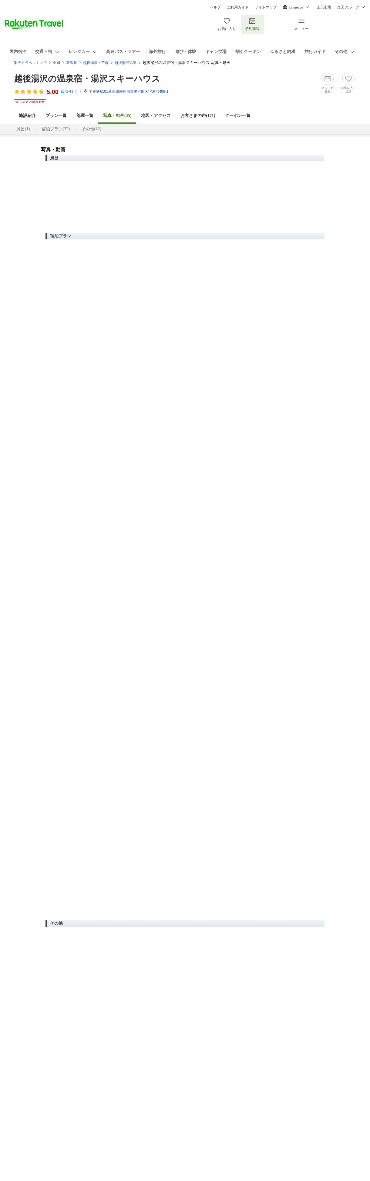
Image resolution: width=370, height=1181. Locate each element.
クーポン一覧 (238, 115)
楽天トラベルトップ (30, 63)
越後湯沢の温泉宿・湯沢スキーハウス (87, 78)
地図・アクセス (156, 115)
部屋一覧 (84, 115)
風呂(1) (23, 129)
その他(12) (91, 129)
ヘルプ (215, 7)
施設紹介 (27, 115)
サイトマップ (266, 7)
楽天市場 (324, 7)
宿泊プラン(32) (56, 129)
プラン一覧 (56, 115)
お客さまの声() (197, 115)
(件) (69, 91)
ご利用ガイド (238, 7)
